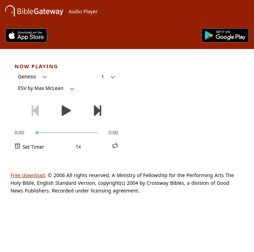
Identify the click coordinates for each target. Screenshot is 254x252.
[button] (32, 77)
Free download (28, 175)
